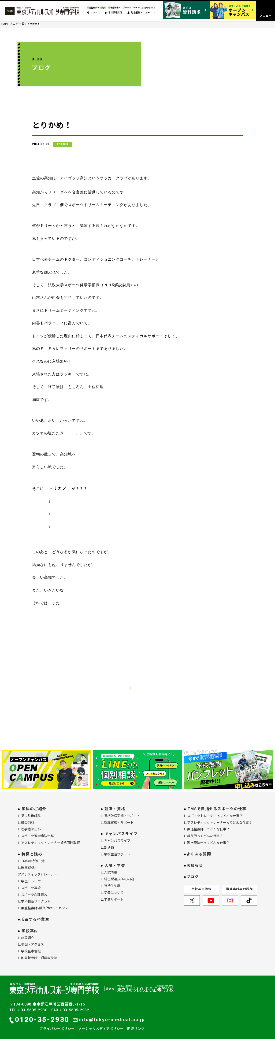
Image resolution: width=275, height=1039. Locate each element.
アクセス (93, 12)
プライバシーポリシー (57, 1023)
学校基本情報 (201, 883)
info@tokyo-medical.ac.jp (109, 1014)
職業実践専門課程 (239, 883)
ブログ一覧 (17, 24)
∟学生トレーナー (31, 876)
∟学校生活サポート (115, 848)
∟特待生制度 (110, 880)
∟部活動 (107, 842)
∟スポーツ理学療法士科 (36, 830)
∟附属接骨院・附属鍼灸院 (37, 952)
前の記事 (105, 679)
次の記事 (169, 679)
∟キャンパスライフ (115, 835)
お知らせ (194, 860)
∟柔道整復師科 (29, 810)
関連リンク (136, 1023)
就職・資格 (114, 803)
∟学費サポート (112, 894)
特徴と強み (32, 848)
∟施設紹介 (26, 932)
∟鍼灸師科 (26, 817)
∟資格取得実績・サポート (120, 810)
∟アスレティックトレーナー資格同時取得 (49, 837)
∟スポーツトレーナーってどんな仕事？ (213, 810)
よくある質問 (198, 848)
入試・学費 (114, 860)
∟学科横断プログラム (34, 896)
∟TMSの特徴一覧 (31, 855)
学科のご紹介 (34, 803)
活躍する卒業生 (34, 914)
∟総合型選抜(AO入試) (117, 874)
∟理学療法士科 (29, 824)
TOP (4, 24)
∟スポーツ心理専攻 (32, 889)
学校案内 (30, 925)
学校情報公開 (114, 12)
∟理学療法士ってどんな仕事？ (207, 837)
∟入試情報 (109, 867)
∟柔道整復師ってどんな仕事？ (207, 824)
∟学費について (112, 887)
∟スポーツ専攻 (29, 882)
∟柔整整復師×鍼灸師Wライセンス (43, 903)
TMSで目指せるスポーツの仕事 (217, 803)
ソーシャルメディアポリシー (101, 1023)
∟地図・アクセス (31, 939)
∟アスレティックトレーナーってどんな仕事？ (218, 817)
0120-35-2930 (39, 1014)
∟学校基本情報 (29, 946)
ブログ (192, 871)
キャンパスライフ (121, 828)
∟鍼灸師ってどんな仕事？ (203, 830)
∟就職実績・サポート (117, 817)
